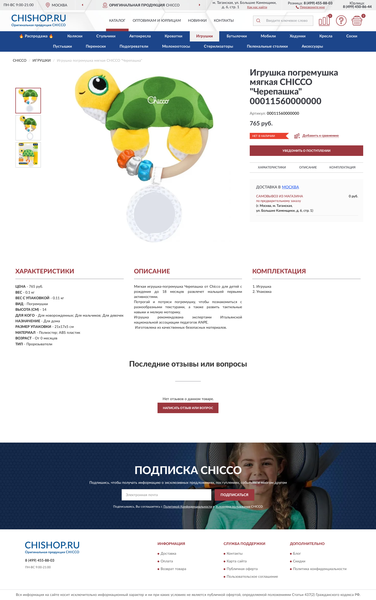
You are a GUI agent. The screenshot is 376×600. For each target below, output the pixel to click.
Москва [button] (290, 187)
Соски (351, 36)
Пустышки (62, 46)
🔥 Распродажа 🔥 (36, 36)
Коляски (74, 36)
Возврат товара (173, 569)
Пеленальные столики (267, 46)
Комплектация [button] (342, 167)
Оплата (167, 561)
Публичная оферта (242, 569)
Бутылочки (237, 36)
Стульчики (106, 36)
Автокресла (140, 36)
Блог (297, 554)
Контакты (224, 21)
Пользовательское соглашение (252, 577)
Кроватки (173, 36)
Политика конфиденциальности (320, 569)
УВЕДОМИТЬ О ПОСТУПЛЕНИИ (306, 150)
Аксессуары (312, 46)
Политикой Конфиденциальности (187, 506)
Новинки (197, 21)
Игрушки (204, 36)
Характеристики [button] (272, 167)
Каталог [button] (117, 21)
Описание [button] (308, 167)
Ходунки (298, 36)
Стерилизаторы (218, 46)
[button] (310, 6)
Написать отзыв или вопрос (188, 408)
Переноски (96, 46)
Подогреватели (134, 46)
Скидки (299, 561)
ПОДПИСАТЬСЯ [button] (234, 495)
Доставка (168, 554)
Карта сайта (237, 561)
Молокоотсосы (176, 46)
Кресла (325, 36)
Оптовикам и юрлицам (157, 21)
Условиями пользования (232, 506)
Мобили (268, 36)
